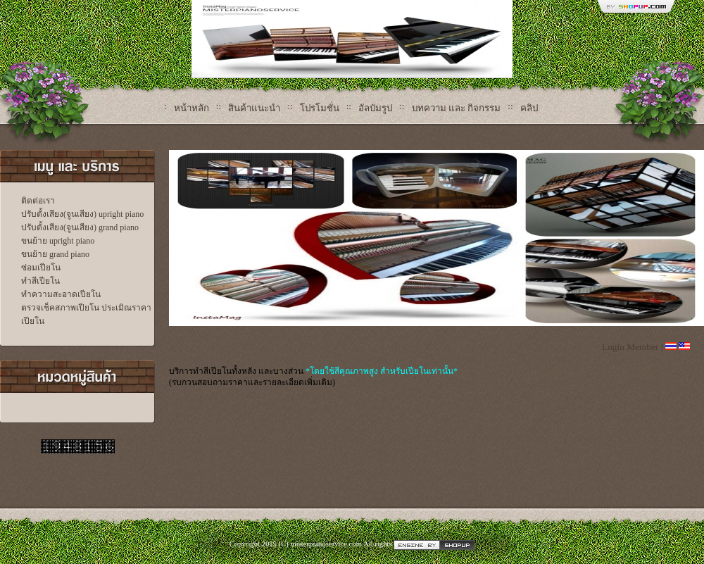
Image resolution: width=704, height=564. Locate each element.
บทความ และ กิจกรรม (456, 108)
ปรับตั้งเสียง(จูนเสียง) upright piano (82, 214)
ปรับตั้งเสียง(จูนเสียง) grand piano (80, 227)
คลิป (529, 108)
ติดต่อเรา (38, 201)
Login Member (630, 346)
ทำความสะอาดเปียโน (61, 294)
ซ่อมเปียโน (41, 267)
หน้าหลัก (191, 108)
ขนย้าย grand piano (55, 254)
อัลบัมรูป (375, 108)
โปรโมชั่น (319, 108)
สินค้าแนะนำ (254, 108)
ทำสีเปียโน (40, 281)
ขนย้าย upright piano (57, 241)
